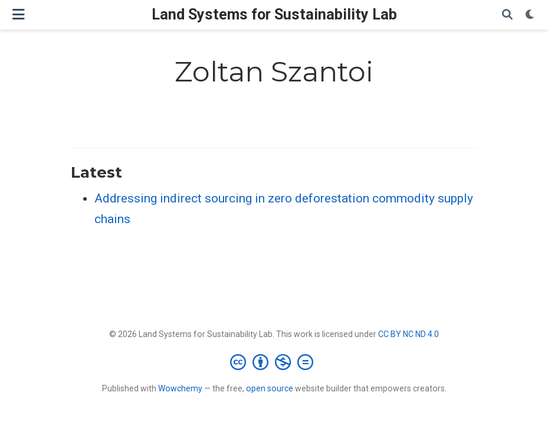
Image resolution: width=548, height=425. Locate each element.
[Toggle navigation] (18, 14)
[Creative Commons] (274, 362)
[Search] (507, 15)
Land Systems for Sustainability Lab (274, 14)
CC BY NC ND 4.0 (408, 334)
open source (269, 388)
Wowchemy (180, 388)
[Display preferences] (530, 15)
